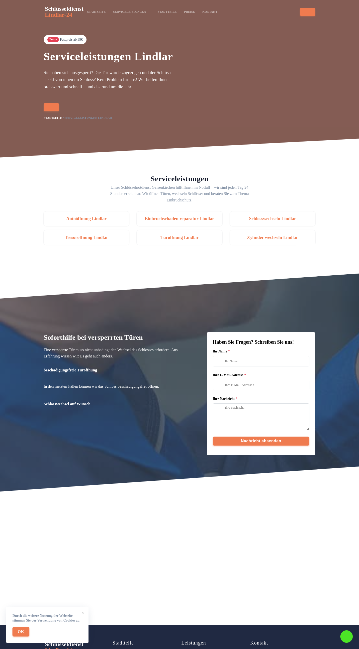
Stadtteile (167, 11)
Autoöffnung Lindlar (86, 218)
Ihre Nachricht (224, 399)
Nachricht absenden (261, 441)
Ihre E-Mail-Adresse (228, 375)
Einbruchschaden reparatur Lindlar (179, 218)
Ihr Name (220, 351)
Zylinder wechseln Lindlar (272, 237)
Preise (189, 11)
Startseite (96, 11)
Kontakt (209, 11)
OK (21, 632)
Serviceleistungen (131, 11)
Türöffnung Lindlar (179, 237)
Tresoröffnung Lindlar (86, 237)
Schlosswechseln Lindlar (272, 218)
